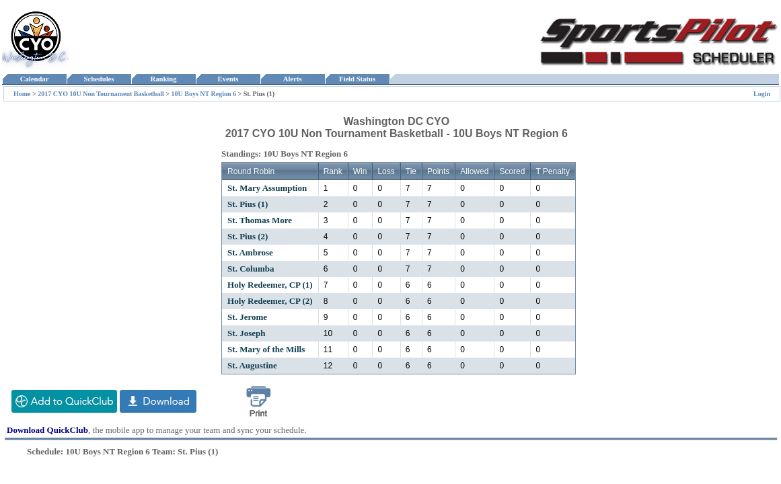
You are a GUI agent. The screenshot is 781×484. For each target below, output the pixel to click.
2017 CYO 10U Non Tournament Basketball (101, 93)
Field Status (357, 79)
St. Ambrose (250, 252)
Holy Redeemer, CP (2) (270, 301)
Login (761, 93)
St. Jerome (247, 317)
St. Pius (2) (247, 236)
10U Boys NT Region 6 (203, 93)
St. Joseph (246, 333)
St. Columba (250, 269)
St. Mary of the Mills (266, 349)
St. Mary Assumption (267, 188)
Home (22, 93)
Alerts (292, 79)
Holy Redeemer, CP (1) (270, 285)
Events (227, 79)
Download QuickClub (47, 430)
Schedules (99, 79)
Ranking (163, 79)
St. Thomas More (259, 220)
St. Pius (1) (247, 204)
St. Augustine (252, 365)
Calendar (34, 79)
